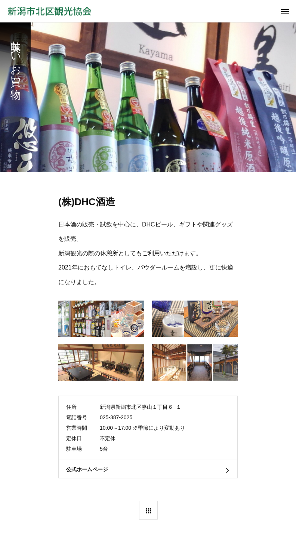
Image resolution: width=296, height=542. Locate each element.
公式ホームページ (87, 469)
